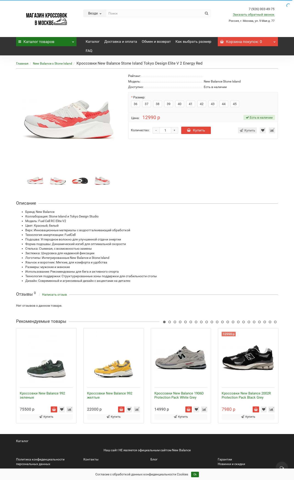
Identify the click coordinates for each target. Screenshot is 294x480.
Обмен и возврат (156, 41)
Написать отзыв (54, 294)
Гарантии (225, 459)
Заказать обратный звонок (253, 14)
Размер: (139, 97)
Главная (22, 63)
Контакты (91, 459)
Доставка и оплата (120, 41)
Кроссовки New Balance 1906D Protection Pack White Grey (179, 395)
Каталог (46, 40)
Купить (196, 130)
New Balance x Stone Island (52, 63)
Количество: (140, 130)
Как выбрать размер (193, 41)
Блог (154, 459)
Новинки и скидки (231, 464)
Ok (195, 474)
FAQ (89, 51)
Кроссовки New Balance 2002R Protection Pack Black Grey (246, 395)
